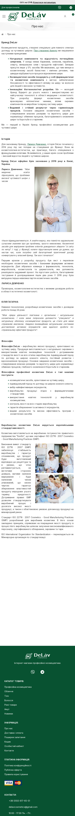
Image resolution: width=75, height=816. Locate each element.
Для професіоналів (10, 7)
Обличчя (8, 691)
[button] (71, 16)
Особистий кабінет (14, 746)
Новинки (8, 713)
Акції (6, 709)
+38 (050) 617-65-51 (19, 800)
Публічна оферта (13, 770)
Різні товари (10, 705)
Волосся (8, 700)
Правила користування (16, 774)
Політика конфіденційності (17, 765)
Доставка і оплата (13, 733)
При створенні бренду (45, 50)
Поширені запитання (14, 737)
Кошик (7, 741)
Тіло (6, 696)
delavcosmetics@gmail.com (23, 807)
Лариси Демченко (36, 144)
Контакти (9, 750)
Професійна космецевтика (18, 687)
